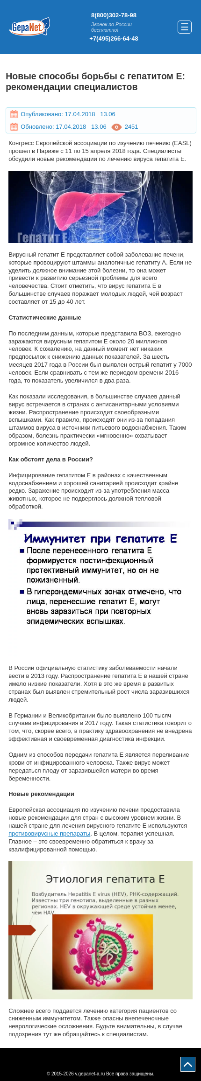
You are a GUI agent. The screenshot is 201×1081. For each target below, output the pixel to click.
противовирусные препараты (49, 833)
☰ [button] (184, 27)
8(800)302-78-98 (113, 15)
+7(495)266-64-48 (113, 38)
